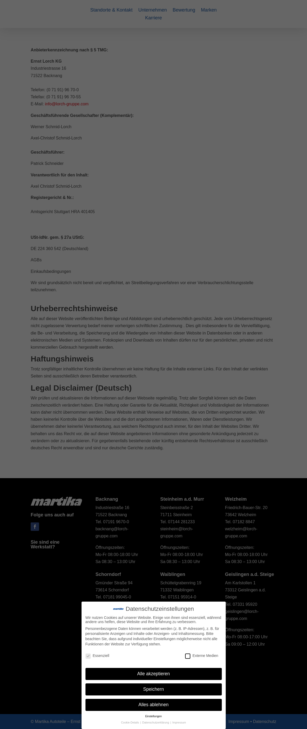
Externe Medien (201, 656)
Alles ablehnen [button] (153, 704)
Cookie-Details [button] (130, 722)
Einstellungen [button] (153, 716)
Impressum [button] (179, 722)
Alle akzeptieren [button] (153, 673)
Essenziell (97, 656)
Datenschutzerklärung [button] (156, 722)
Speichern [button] (153, 689)
